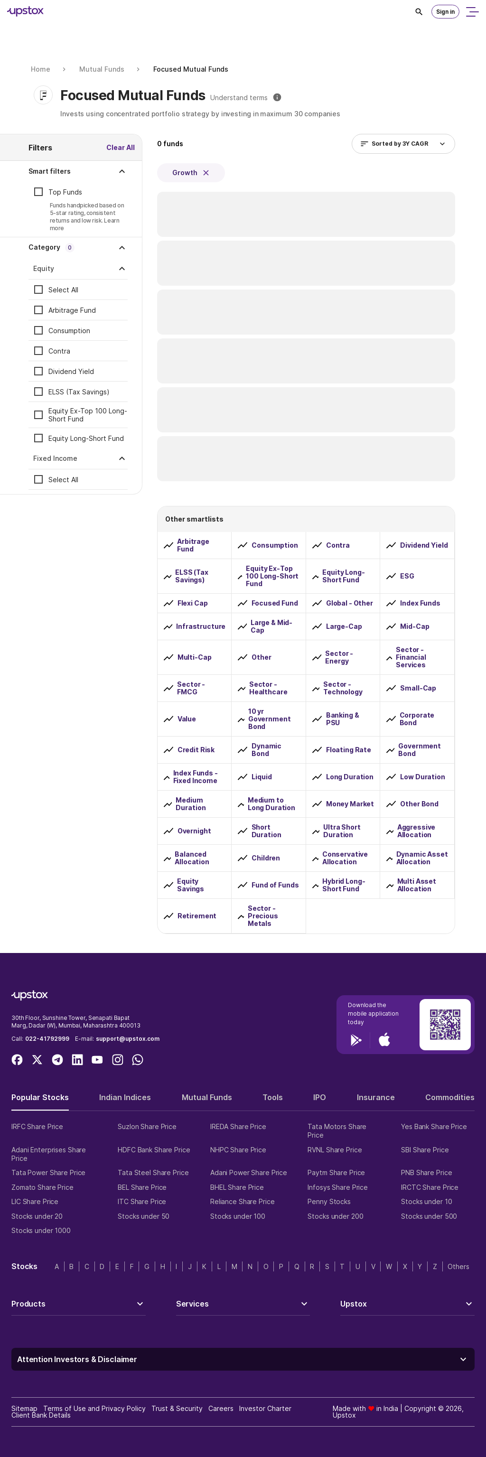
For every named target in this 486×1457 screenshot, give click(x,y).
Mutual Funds (101, 69)
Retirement (197, 916)
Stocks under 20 (37, 1216)
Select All (63, 290)
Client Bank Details (41, 1415)
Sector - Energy (339, 657)
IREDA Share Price (238, 1126)
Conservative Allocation (345, 858)
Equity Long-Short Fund (86, 438)
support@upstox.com (127, 1038)
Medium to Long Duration (271, 804)
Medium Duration (191, 804)
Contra (59, 351)
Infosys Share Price (338, 1187)
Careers (221, 1408)
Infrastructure (200, 626)
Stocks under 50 (143, 1216)
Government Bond (419, 749)
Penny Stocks (329, 1201)
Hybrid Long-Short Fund (343, 885)
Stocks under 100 (237, 1216)
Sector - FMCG (191, 688)
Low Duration (422, 777)
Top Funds (65, 192)
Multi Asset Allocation (416, 885)
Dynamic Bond (266, 749)
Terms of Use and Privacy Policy (94, 1408)
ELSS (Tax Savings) (79, 392)
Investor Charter (265, 1408)
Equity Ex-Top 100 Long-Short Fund (87, 415)
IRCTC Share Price (429, 1187)
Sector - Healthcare (268, 688)
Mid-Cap (414, 626)
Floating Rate (348, 750)
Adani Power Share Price (248, 1172)
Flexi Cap (193, 603)
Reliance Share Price (242, 1201)
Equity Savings (190, 885)
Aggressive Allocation (416, 831)
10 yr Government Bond (269, 719)
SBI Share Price (425, 1150)
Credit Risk (196, 750)
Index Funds (420, 603)
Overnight (194, 831)
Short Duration (266, 831)
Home (40, 69)
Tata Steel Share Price (153, 1172)
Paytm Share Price (336, 1172)
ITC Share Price (142, 1201)
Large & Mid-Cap (271, 626)
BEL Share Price (142, 1187)
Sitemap (24, 1408)
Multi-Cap (195, 657)
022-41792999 (47, 1038)
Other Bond (419, 804)
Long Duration (350, 777)
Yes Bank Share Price (434, 1126)
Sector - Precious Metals (263, 916)
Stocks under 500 (429, 1216)
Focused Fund (275, 603)
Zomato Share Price (42, 1187)
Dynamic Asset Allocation (422, 858)
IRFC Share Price (37, 1126)
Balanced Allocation (192, 858)
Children (266, 858)
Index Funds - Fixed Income (195, 777)
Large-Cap (344, 626)
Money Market (350, 804)
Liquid (261, 777)
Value (187, 719)
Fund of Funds (275, 885)
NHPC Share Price (238, 1150)
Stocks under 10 (426, 1201)
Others (458, 1266)
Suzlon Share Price (147, 1126)
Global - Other (349, 603)
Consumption (69, 331)
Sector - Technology (343, 688)
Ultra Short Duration (341, 831)
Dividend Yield (71, 371)
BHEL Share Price (237, 1187)
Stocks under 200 (335, 1216)
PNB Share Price (426, 1172)
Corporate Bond (417, 719)
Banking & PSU (342, 719)
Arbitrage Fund (72, 310)
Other (261, 657)
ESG (407, 576)
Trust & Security (177, 1408)
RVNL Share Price (335, 1150)
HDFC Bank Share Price (154, 1150)
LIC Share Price (34, 1201)
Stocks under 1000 (41, 1230)
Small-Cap (418, 688)
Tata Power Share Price (48, 1172)
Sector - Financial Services (411, 657)
